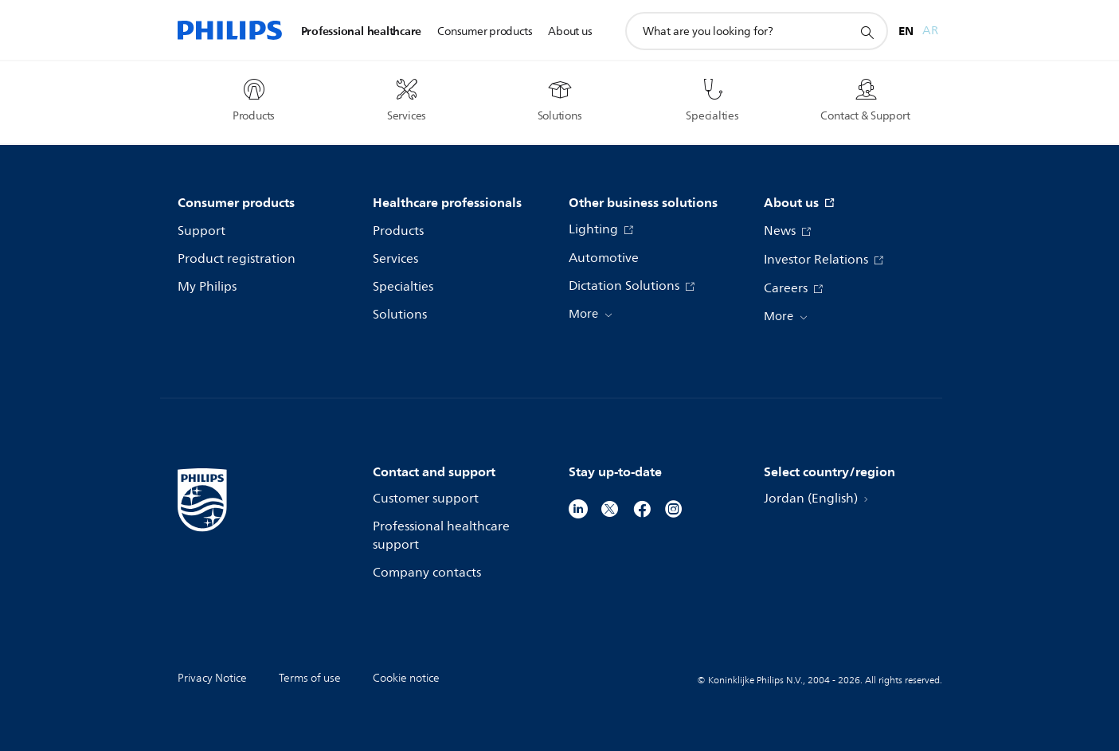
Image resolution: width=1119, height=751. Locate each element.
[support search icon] (866, 31)
